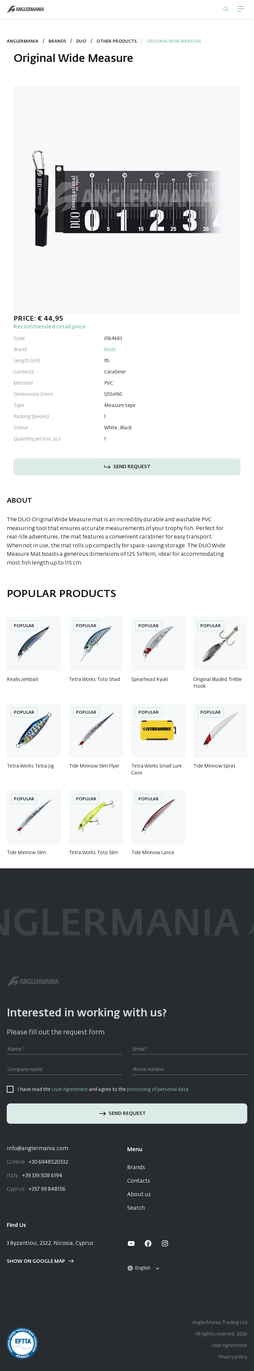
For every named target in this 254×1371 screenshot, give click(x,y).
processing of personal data (158, 1089)
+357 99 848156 (36, 1189)
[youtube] (131, 1243)
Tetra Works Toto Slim (93, 852)
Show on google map (40, 1261)
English (138, 1268)
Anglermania (22, 42)
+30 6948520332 (37, 1162)
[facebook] (148, 1243)
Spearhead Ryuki (149, 679)
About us (139, 1194)
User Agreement (70, 1089)
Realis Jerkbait (22, 679)
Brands (57, 42)
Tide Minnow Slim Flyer (94, 766)
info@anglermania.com (37, 1148)
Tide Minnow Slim (26, 852)
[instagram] (165, 1243)
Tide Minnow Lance (152, 852)
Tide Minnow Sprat (214, 766)
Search (136, 1208)
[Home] (26, 10)
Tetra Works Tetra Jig (30, 766)
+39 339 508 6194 (34, 1176)
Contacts (138, 1181)
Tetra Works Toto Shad (94, 679)
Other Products (116, 42)
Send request (127, 466)
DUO (81, 42)
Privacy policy (232, 1357)
